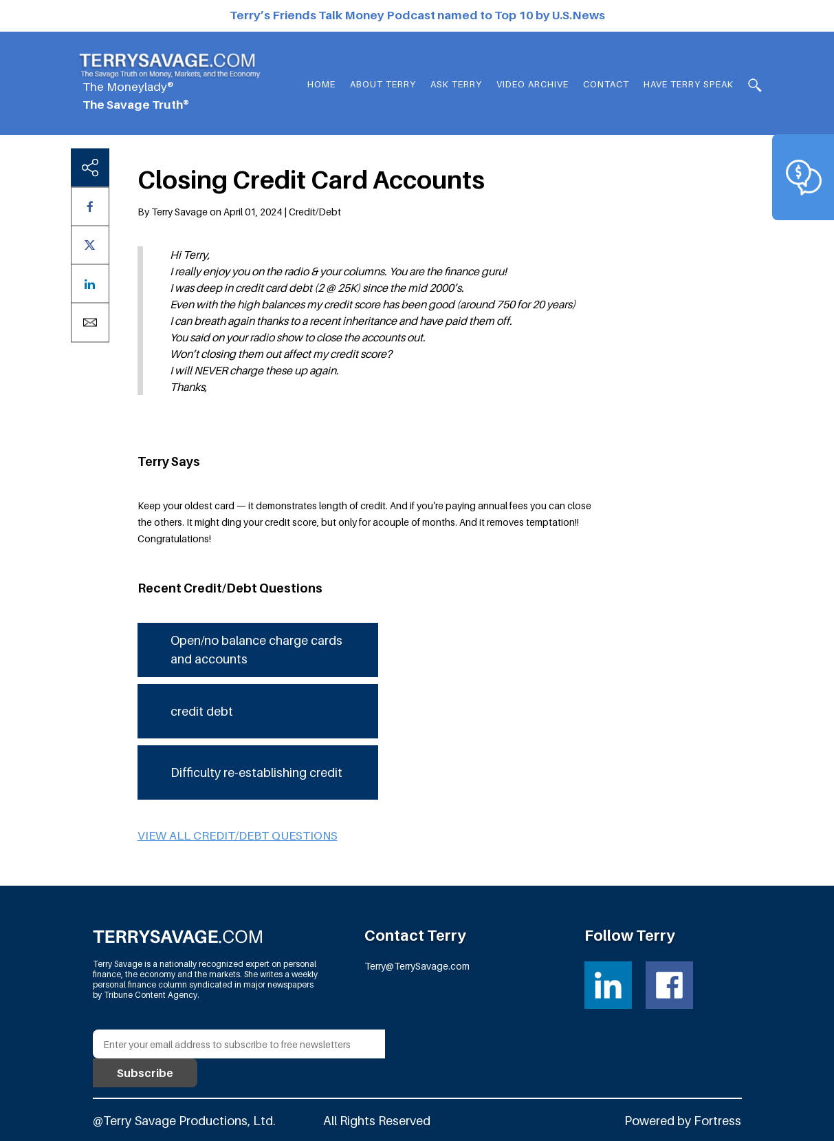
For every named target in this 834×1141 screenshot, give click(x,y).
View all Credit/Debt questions (238, 835)
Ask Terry (456, 83)
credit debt (202, 711)
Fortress (717, 1120)
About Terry (383, 83)
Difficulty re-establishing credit (256, 772)
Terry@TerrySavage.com (417, 966)
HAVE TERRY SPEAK (689, 83)
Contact (606, 83)
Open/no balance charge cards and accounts (256, 649)
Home (321, 83)
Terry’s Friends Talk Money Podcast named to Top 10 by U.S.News (417, 15)
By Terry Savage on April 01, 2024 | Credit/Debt (239, 211)
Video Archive (532, 83)
